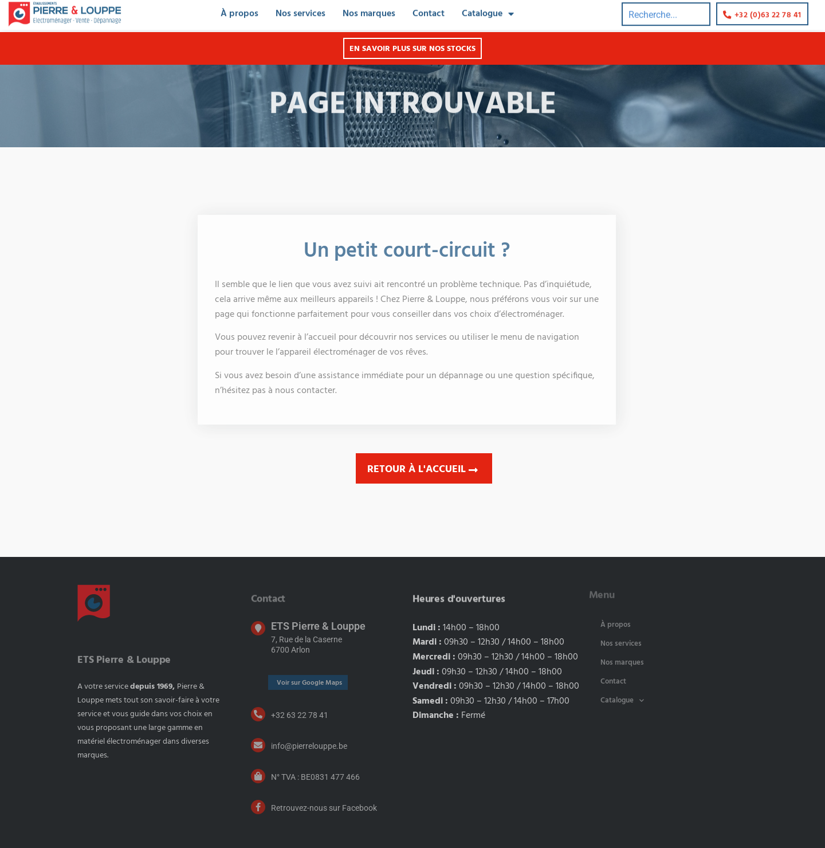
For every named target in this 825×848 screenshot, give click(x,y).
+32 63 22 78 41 (299, 715)
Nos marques (622, 663)
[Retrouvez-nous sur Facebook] (258, 807)
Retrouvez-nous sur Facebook (324, 807)
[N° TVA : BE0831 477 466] (258, 776)
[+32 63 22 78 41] (258, 714)
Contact (613, 682)
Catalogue (622, 700)
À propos (615, 625)
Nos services (621, 644)
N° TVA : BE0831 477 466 (315, 777)
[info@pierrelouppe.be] (258, 745)
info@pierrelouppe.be (309, 746)
